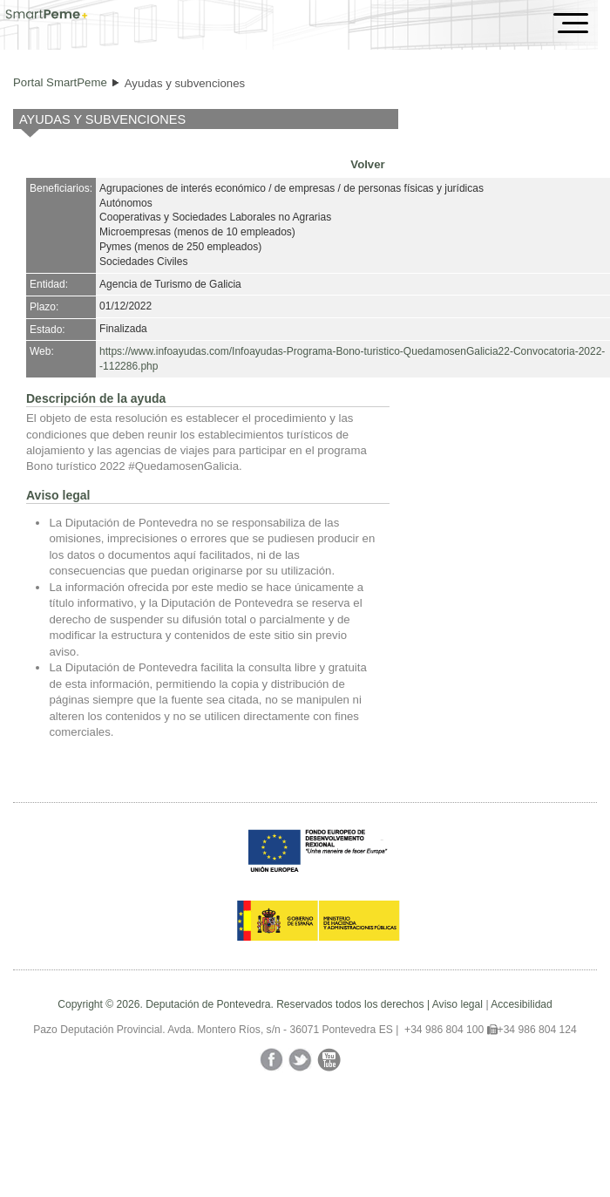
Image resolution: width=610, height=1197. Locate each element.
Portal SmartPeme (60, 82)
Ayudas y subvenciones (185, 83)
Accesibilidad (521, 1004)
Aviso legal (457, 1004)
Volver (367, 164)
